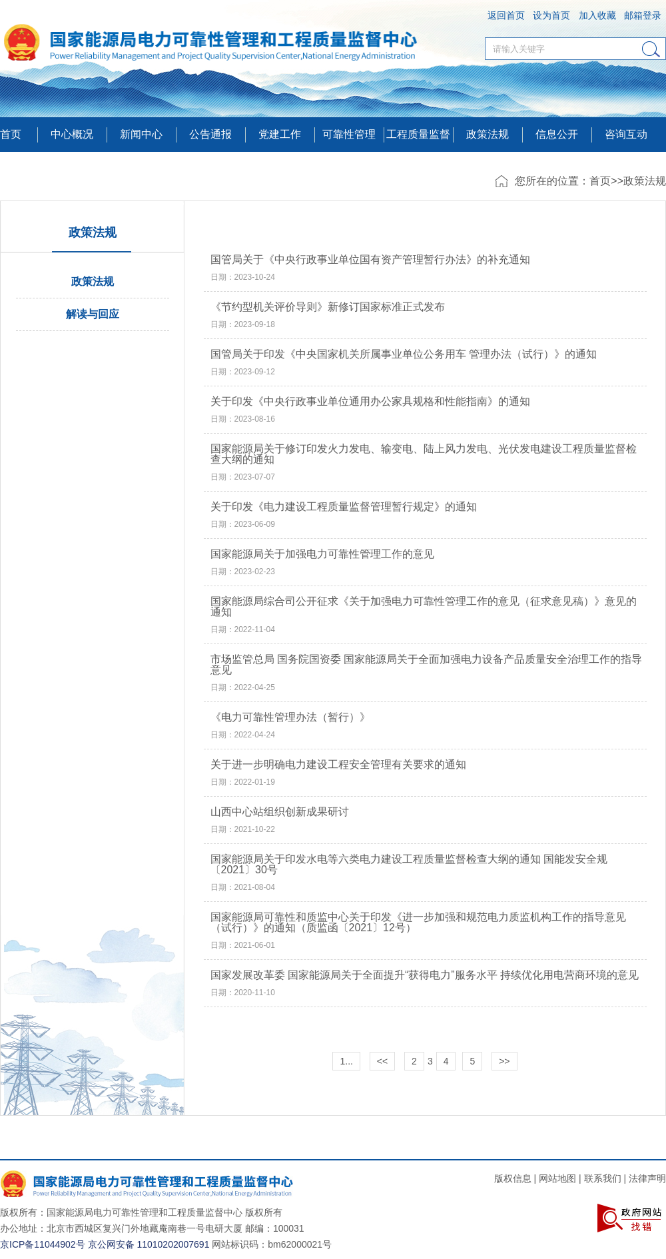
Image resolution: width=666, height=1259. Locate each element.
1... (346, 1061)
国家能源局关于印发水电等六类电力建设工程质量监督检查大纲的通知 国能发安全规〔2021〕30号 (408, 864)
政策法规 (487, 134)
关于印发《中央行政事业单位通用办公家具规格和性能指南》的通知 (370, 401)
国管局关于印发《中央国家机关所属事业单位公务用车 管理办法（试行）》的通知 (403, 354)
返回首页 (506, 15)
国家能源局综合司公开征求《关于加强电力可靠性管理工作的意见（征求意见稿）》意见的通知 (423, 607)
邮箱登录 (642, 15)
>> (504, 1061)
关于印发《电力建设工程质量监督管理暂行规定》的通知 (343, 507)
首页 (10, 134)
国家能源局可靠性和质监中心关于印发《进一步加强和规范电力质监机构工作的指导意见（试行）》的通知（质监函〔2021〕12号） (418, 922)
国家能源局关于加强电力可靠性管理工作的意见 (322, 554)
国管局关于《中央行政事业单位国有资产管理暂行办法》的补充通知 (370, 259)
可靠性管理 (349, 134)
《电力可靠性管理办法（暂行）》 (290, 717)
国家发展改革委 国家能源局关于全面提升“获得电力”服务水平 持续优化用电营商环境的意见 (424, 975)
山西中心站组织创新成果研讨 (279, 812)
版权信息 (512, 1178)
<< (382, 1061)
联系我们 (602, 1178)
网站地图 (557, 1178)
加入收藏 (597, 15)
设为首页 (551, 15)
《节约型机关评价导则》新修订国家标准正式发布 (327, 307)
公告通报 (210, 134)
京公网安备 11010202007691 (149, 1244)
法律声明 (647, 1178)
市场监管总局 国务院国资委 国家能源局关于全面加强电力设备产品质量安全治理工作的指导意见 (426, 664)
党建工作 (279, 134)
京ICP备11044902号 (42, 1244)
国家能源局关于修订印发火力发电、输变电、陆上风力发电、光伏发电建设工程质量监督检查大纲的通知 (423, 454)
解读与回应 (92, 314)
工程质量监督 (418, 134)
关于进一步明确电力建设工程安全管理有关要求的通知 (338, 764)
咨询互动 (626, 134)
